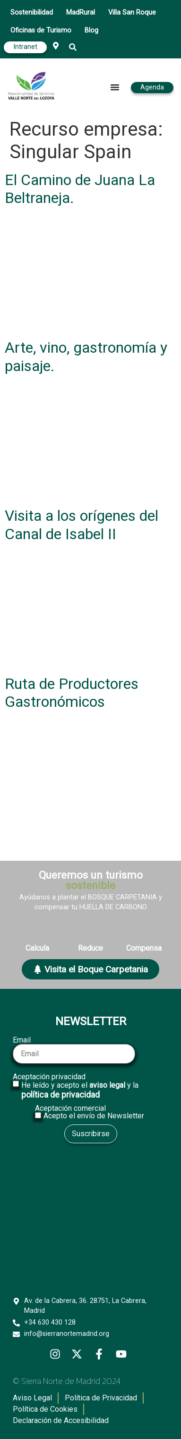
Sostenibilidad (31, 12)
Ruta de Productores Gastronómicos (71, 693)
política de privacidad (60, 1094)
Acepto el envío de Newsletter (93, 1116)
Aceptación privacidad (90, 1086)
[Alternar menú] (115, 87)
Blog (91, 30)
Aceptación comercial (91, 1112)
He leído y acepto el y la (79, 1090)
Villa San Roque (132, 12)
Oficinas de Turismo (40, 30)
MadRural (80, 12)
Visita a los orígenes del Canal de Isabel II (81, 524)
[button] (73, 47)
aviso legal (107, 1085)
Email (74, 1050)
